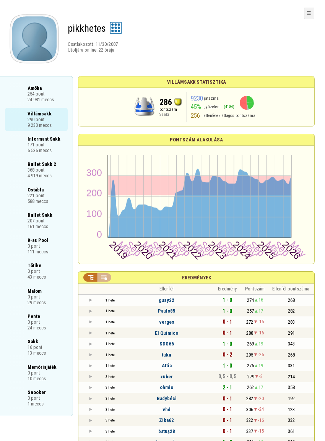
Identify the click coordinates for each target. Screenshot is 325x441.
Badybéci (167, 398)
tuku (166, 355)
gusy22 (166, 300)
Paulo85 (167, 311)
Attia (167, 365)
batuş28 (166, 431)
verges (166, 322)
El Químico (166, 333)
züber (166, 376)
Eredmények (196, 277)
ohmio (166, 387)
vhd (166, 409)
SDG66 (166, 344)
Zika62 (166, 420)
